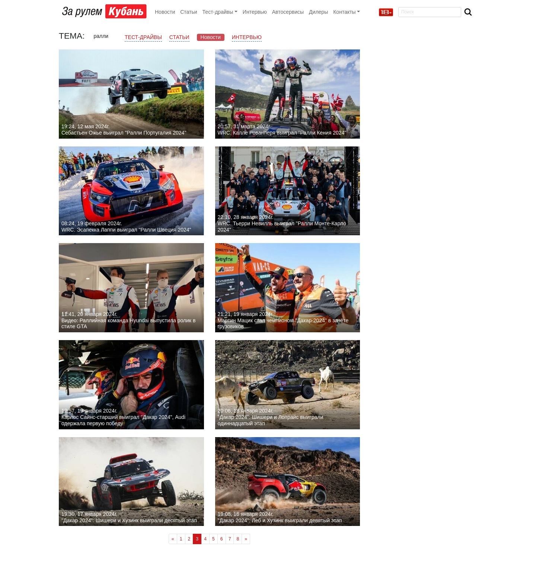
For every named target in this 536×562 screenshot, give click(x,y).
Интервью (255, 12)
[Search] (429, 12)
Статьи (188, 12)
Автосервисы (288, 12)
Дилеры (318, 12)
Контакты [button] (344, 12)
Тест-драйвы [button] (217, 12)
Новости (165, 12)
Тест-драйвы (143, 37)
